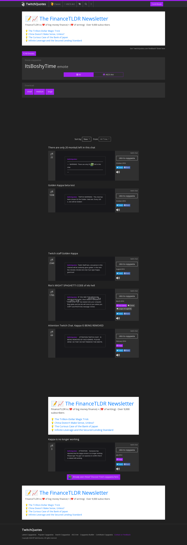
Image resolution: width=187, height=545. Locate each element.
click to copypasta (127, 158)
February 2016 (121, 341)
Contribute (157, 4)
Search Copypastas (62, 535)
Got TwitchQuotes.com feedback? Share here (147, 48)
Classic (56, 4)
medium (39, 91)
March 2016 (120, 301)
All (78, 74)
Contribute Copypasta (104, 535)
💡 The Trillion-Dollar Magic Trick (42, 30)
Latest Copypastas (29, 535)
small (29, 91)
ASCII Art (70, 4)
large (49, 91)
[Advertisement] (93, 117)
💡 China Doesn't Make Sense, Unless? (44, 34)
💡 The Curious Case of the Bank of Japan (46, 37)
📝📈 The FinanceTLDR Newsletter (66, 18)
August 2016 (120, 269)
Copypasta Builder (87, 535)
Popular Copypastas (46, 535)
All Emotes (28, 53)
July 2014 (119, 455)
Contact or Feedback (122, 535)
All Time (104, 139)
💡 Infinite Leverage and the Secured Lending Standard (53, 40)
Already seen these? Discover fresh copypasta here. (93, 477)
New (86, 139)
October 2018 (121, 163)
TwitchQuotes (34, 4)
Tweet (120, 167)
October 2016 (121, 201)
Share (127, 167)
